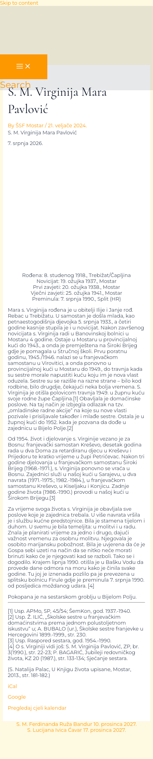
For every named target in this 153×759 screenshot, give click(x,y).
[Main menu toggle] (23, 66)
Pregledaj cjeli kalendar (37, 708)
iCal (12, 686)
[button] (15, 84)
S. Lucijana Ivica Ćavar (76, 730)
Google (17, 697)
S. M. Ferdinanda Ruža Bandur (76, 724)
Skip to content (19, 3)
